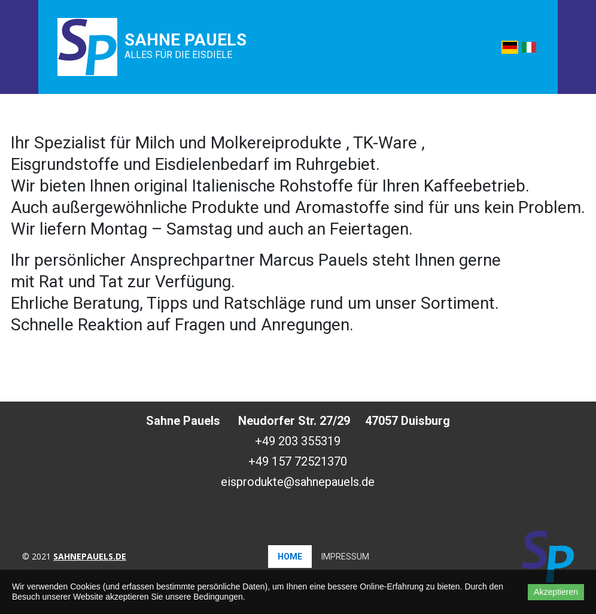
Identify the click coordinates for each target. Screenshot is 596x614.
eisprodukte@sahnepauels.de (298, 482)
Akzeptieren (556, 592)
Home (290, 556)
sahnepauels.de (89, 556)
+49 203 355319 (297, 441)
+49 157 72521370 (297, 461)
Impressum (345, 556)
